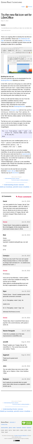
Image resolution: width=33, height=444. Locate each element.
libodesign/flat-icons (6, 80)
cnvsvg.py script (14, 110)
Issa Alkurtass (27, 40)
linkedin (24, 427)
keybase (29, 427)
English (23, 6)
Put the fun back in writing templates (20, 180)
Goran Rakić (11, 2)
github (10, 427)
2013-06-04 (15, 172)
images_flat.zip (11, 171)
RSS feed (29, 6)
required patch (26, 154)
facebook (19, 427)
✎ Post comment (23, 197)
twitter (14, 427)
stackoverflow (4, 427)
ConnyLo (6, 255)
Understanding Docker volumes (12, 178)
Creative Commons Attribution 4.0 (21, 435)
